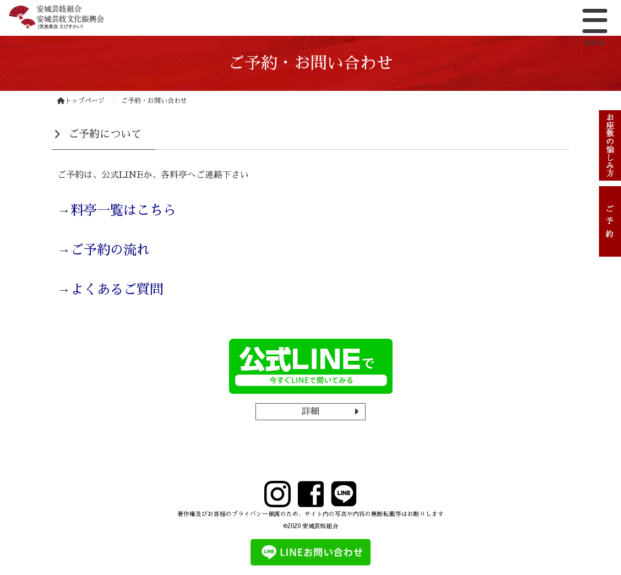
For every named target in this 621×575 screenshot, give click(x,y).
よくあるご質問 (116, 289)
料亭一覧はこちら (123, 210)
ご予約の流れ (110, 250)
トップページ (81, 100)
